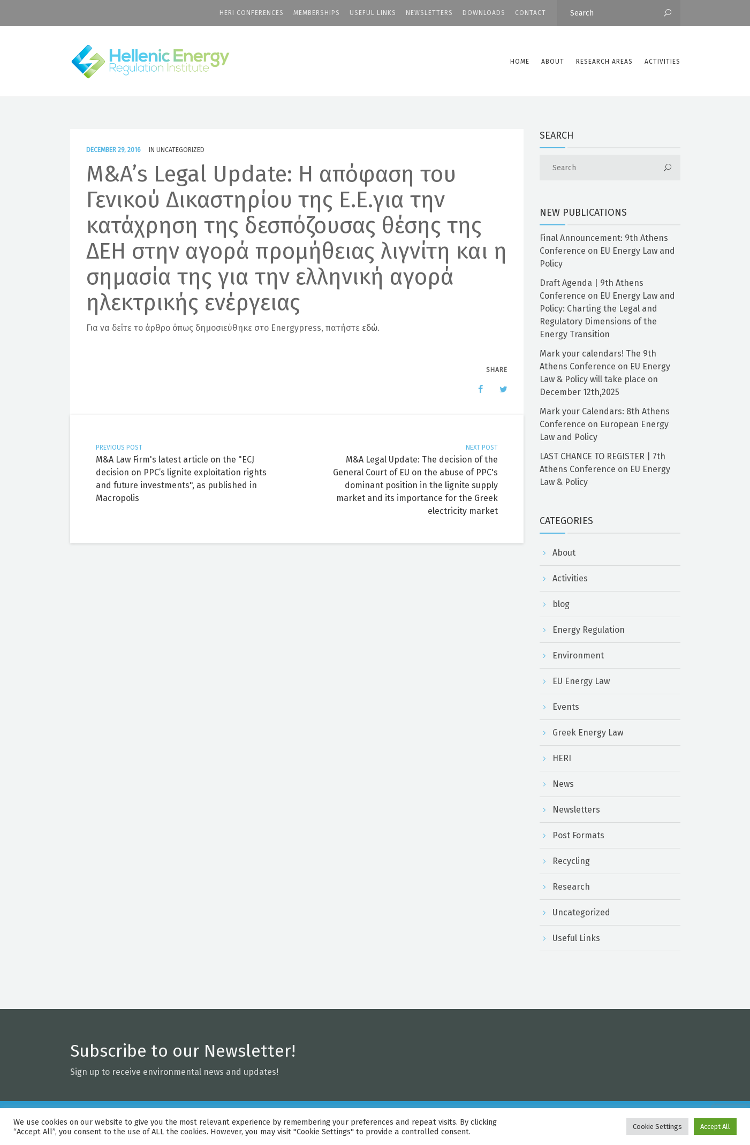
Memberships (316, 13)
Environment (578, 655)
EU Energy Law (581, 681)
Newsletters (429, 13)
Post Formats (578, 835)
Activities (662, 61)
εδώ (369, 328)
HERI (561, 758)
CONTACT (530, 13)
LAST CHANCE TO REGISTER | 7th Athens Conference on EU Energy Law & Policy (605, 469)
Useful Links (373, 13)
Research (571, 887)
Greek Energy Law (587, 732)
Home (519, 61)
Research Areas (604, 61)
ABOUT (552, 61)
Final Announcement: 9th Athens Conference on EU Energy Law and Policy (607, 251)
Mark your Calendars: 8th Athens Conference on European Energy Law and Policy (605, 424)
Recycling (571, 861)
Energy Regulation (588, 630)
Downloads (484, 13)
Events (565, 707)
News (563, 784)
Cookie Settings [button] (657, 1127)
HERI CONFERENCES (251, 13)
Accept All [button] (715, 1127)
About (563, 553)
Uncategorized (180, 150)
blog (561, 604)
